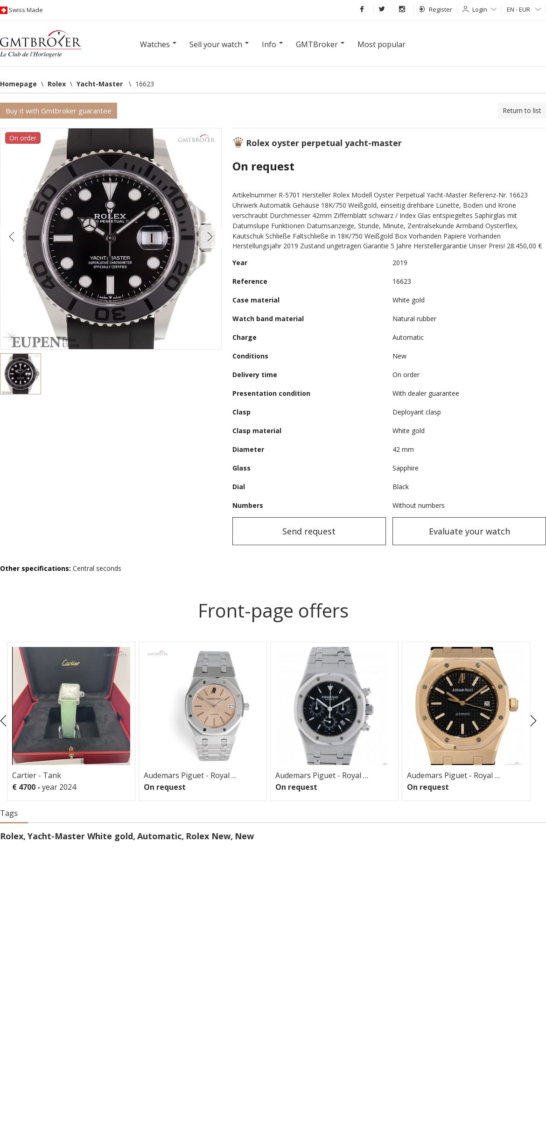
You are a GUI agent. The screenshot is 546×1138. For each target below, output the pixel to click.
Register (435, 9)
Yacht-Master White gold (80, 836)
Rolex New (208, 836)
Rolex (11, 836)
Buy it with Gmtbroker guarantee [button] (59, 110)
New (244, 836)
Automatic (159, 836)
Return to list (522, 110)
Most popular (381, 44)
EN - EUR (524, 9)
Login (484, 9)
